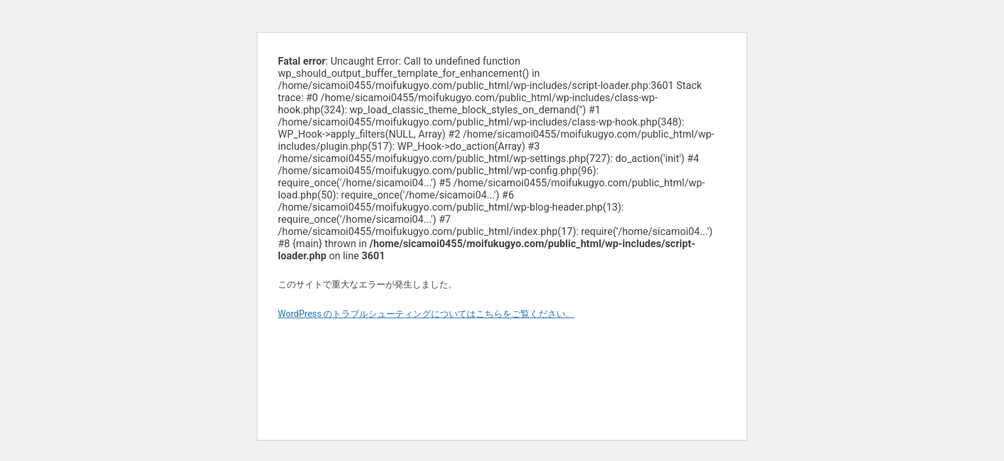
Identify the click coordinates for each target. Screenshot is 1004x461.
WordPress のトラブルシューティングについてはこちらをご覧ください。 (426, 314)
